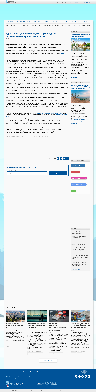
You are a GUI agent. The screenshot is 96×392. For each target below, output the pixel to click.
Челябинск (28, 136)
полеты (51, 136)
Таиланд (55, 353)
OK (62, 2)
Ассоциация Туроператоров (12, 2)
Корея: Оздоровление (83, 25)
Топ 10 (73, 190)
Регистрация (75, 2)
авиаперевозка (39, 351)
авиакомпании (40, 136)
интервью (47, 136)
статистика (79, 353)
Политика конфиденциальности (13, 371)
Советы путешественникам (79, 178)
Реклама (32, 371)
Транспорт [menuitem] (37, 22)
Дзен (55, 2)
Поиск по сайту (86, 2)
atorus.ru (77, 390)
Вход (69, 2)
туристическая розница (62, 354)
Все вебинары (77, 269)
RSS (37, 371)
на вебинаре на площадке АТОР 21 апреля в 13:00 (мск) (80, 119)
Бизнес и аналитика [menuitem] (23, 22)
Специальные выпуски (78, 165)
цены (56, 136)
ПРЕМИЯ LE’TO (42, 25)
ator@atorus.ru (17, 384)
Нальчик (14, 136)
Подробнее (74, 123)
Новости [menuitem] (10, 22)
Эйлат (7, 346)
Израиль (15, 343)
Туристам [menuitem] (56, 22)
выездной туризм (39, 353)
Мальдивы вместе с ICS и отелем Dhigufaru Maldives (79, 265)
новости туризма (9, 344)
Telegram (65, 2)
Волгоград (8, 136)
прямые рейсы (9, 343)
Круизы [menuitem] (47, 22)
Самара (23, 136)
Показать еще (48, 360)
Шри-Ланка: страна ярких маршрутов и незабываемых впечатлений (78, 251)
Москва (18, 136)
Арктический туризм (29, 25)
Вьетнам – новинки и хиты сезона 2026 (80, 258)
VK (60, 2)
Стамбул (34, 136)
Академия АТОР (70, 25)
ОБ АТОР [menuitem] (85, 22)
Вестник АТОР (75, 171)
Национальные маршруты (79, 184)
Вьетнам (60, 353)
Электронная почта (11, 170)
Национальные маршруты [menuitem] (71, 22)
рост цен (30, 354)
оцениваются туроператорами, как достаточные (49, 113)
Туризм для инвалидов (56, 25)
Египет (51, 353)
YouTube (57, 2)
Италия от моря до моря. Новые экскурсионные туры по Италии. (79, 243)
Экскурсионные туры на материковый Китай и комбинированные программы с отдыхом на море (79, 235)
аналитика (73, 353)
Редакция (25, 371)
